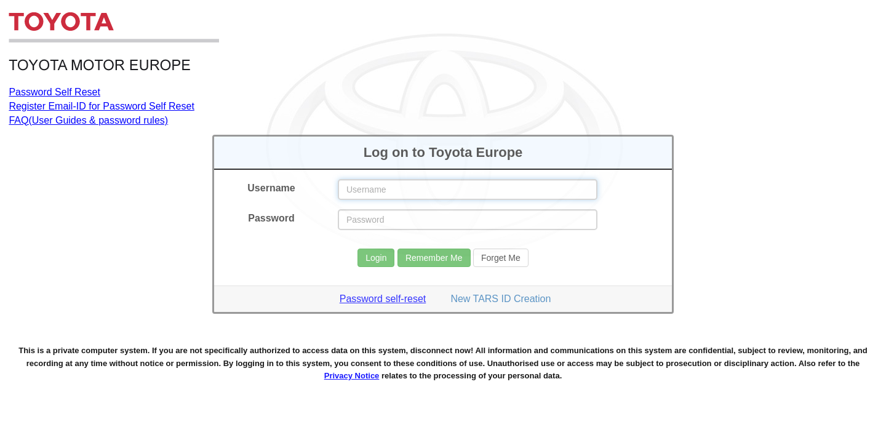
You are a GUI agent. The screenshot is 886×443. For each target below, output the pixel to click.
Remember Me (434, 258)
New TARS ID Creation (500, 298)
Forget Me (501, 258)
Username (271, 188)
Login (375, 258)
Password (271, 218)
